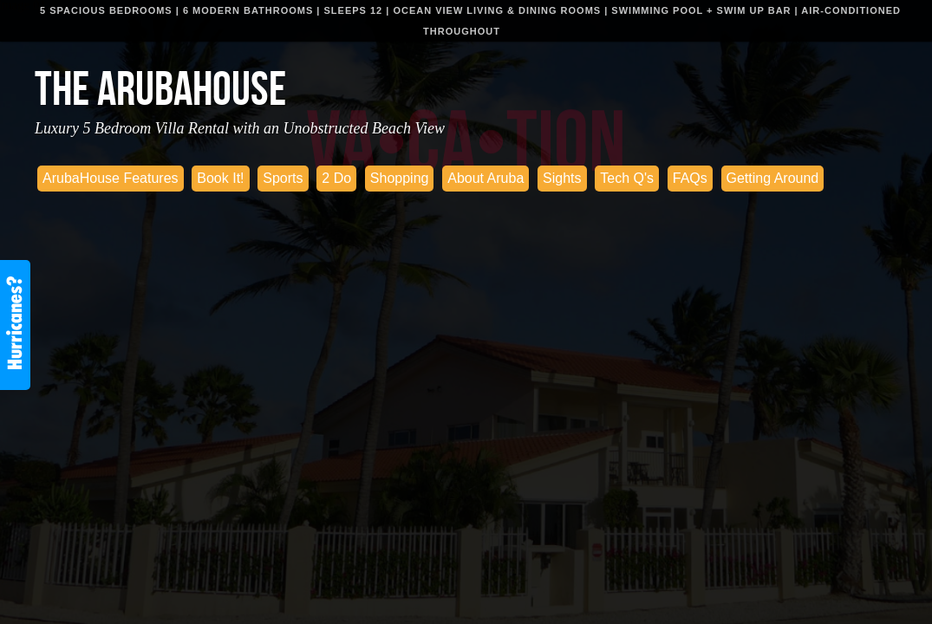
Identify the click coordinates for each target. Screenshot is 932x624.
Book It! (220, 178)
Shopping (399, 178)
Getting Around (773, 178)
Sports (283, 178)
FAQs (690, 178)
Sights (562, 178)
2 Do (336, 178)
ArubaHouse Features (110, 178)
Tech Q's (627, 178)
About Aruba (485, 178)
